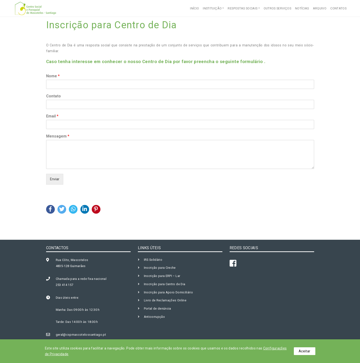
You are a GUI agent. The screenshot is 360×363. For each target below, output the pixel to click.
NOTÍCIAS (302, 8)
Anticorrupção (154, 317)
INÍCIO (194, 8)
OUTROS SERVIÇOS (277, 8)
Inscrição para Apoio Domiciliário (168, 292)
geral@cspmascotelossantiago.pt (81, 334)
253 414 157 (64, 285)
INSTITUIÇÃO (212, 8)
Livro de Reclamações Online (165, 300)
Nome (53, 76)
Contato (53, 96)
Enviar (54, 179)
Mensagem (57, 136)
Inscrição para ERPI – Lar (162, 276)
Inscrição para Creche (160, 267)
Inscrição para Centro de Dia (164, 284)
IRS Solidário (153, 259)
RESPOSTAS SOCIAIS (242, 8)
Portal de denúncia (157, 308)
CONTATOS (338, 8)
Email (52, 116)
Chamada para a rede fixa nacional (81, 279)
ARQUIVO (319, 8)
